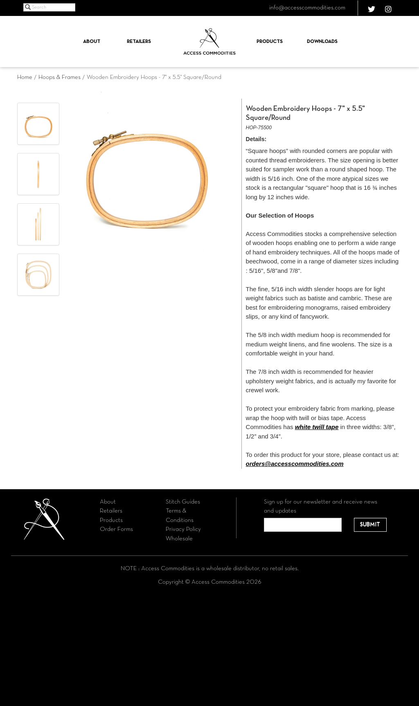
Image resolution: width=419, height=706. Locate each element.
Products (270, 42)
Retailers (139, 42)
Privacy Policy (183, 529)
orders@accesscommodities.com (295, 463)
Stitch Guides (183, 502)
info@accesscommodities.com (307, 8)
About (91, 42)
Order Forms (116, 529)
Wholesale (179, 539)
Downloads (322, 42)
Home (24, 77)
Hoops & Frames (59, 77)
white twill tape (317, 426)
